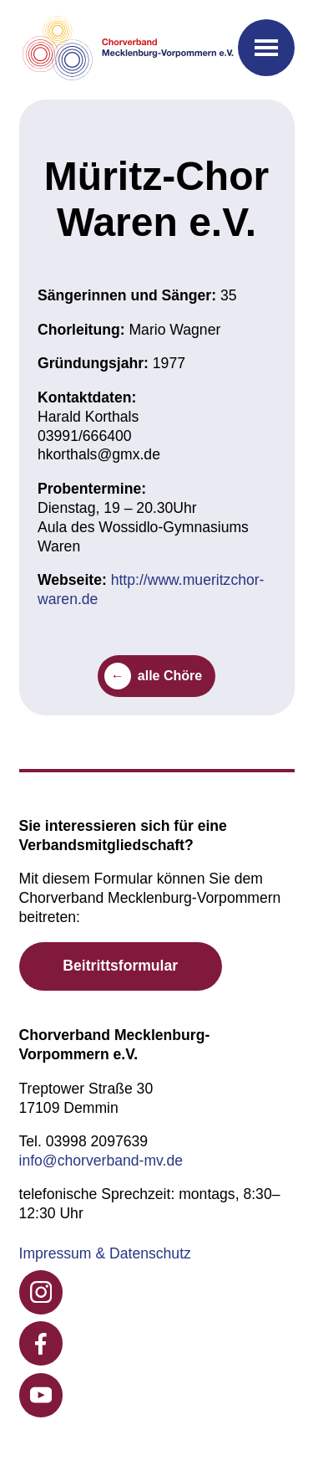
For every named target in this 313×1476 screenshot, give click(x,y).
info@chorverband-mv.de (101, 1160)
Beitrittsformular (120, 965)
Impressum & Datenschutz (105, 1253)
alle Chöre (170, 676)
